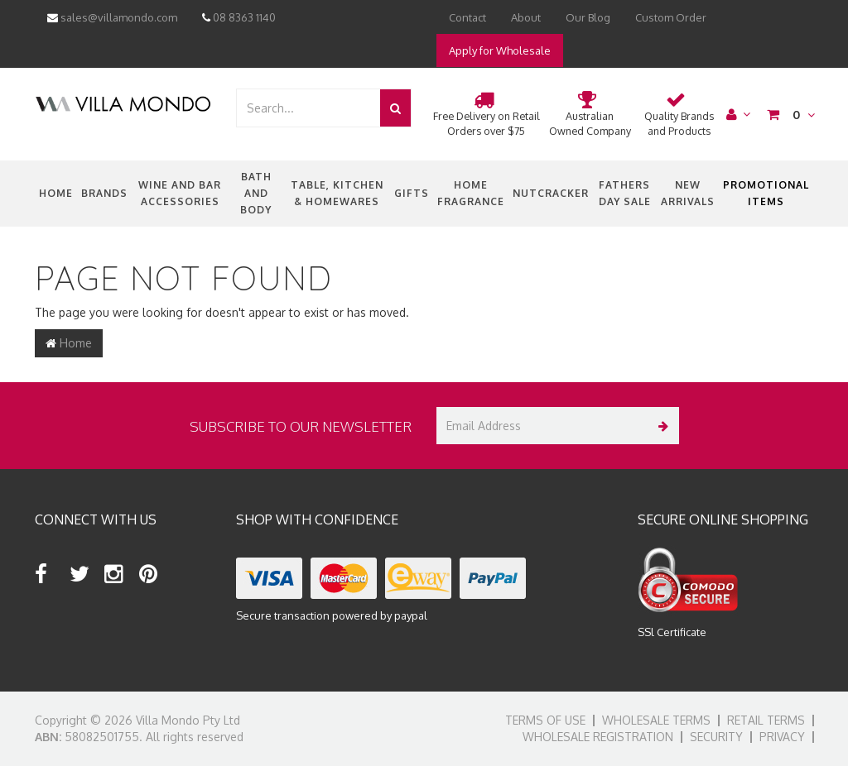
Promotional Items (766, 193)
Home (56, 193)
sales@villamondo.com (112, 17)
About (526, 17)
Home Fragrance (470, 193)
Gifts (411, 193)
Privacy (782, 737)
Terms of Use (545, 720)
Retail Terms (766, 720)
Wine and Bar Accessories (179, 193)
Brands (104, 193)
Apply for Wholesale (500, 50)
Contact (467, 17)
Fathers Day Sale (625, 193)
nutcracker (551, 193)
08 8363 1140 (239, 17)
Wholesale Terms (656, 720)
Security (716, 737)
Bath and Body (256, 193)
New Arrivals (688, 193)
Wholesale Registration (598, 737)
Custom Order (670, 17)
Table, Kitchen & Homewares (337, 193)
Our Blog (588, 17)
